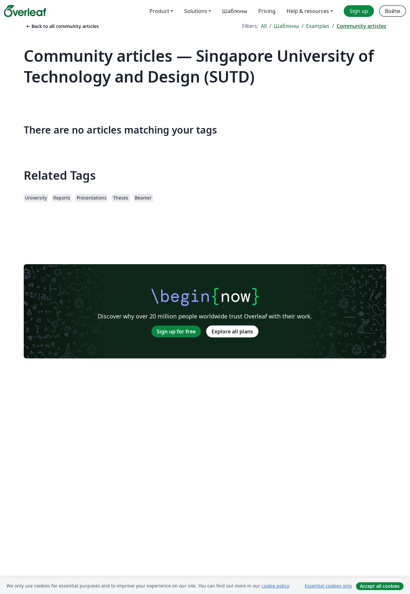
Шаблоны (286, 26)
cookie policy (275, 586)
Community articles (361, 26)
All (264, 26)
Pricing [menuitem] (266, 11)
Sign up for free (176, 331)
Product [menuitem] (159, 11)
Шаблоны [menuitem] (234, 11)
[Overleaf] (25, 11)
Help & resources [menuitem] (308, 11)
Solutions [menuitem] (195, 11)
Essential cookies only (328, 586)
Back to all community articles (62, 26)
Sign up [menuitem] (359, 11)
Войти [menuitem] (392, 11)
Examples (317, 26)
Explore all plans (232, 331)
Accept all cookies (380, 586)
